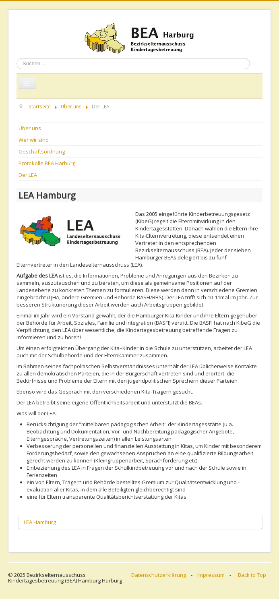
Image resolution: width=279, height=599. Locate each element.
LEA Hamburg (40, 522)
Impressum (211, 575)
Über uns (30, 128)
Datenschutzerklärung (158, 575)
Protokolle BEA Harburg (47, 163)
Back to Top (252, 575)
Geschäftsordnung (42, 151)
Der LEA (28, 174)
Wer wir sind (34, 139)
